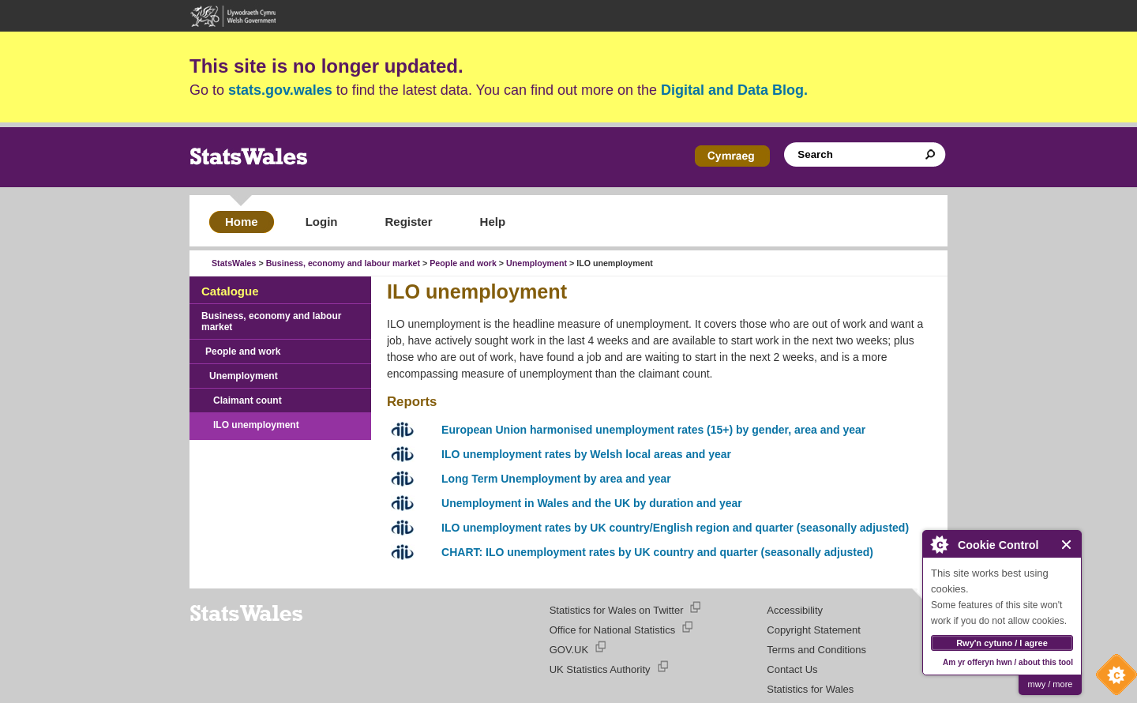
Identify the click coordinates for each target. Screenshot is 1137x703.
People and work (463, 263)
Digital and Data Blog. (734, 90)
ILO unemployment (256, 424)
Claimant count (247, 400)
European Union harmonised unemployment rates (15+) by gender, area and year (653, 429)
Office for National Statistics (612, 630)
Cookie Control (1112, 678)
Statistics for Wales (810, 689)
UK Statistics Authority (600, 669)
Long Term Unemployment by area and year (556, 478)
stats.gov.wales (280, 90)
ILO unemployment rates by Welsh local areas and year (586, 454)
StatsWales (234, 263)
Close (1067, 544)
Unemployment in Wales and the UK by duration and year (591, 503)
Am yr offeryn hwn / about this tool (1008, 662)
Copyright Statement (814, 630)
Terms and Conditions (816, 650)
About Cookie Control (939, 544)
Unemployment (536, 263)
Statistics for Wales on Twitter (617, 610)
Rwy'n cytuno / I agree (1002, 643)
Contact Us (792, 669)
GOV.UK (569, 650)
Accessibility (795, 610)
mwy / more (1050, 684)
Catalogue (230, 291)
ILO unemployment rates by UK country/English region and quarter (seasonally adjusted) (675, 527)
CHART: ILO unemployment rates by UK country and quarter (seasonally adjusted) (657, 552)
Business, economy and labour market (343, 263)
